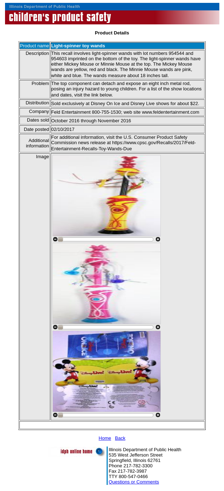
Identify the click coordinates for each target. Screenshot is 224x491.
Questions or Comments (134, 482)
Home (105, 438)
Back (120, 438)
